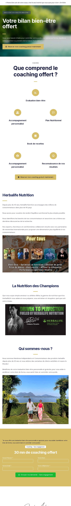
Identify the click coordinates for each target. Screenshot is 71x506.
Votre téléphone (44, 466)
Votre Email (6, 466)
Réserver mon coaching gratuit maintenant (23, 47)
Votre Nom (41, 458)
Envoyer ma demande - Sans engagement (35, 475)
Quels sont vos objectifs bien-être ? (16, 12)
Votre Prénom (7, 458)
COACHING (35, 63)
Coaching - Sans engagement (36, 447)
